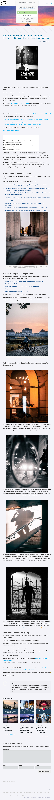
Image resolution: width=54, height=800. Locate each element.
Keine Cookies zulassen (24, 15)
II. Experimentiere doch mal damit (12, 142)
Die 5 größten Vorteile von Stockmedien (7, 729)
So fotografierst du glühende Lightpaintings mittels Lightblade (26, 729)
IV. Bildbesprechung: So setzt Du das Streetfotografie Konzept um (20, 146)
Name (5, 765)
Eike (13, 683)
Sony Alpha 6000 (25, 627)
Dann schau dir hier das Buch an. (11, 130)
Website (37, 765)
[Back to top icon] (49, 789)
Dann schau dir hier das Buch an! (11, 665)
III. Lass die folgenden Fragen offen (12, 144)
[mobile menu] (47, 3)
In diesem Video (7, 108)
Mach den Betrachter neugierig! (11, 149)
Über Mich (26, 797)
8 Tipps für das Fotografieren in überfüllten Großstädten (41, 729)
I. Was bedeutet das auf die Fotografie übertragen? (17, 141)
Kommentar (6, 749)
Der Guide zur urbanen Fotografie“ (42, 113)
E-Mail (21, 765)
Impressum (34, 797)
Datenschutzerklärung (44, 797)
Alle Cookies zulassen (24, 12)
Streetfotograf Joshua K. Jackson (20, 103)
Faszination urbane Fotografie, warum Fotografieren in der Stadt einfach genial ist (26, 119)
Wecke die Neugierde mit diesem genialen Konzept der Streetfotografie (23, 122)
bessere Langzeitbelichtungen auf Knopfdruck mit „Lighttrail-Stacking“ (23, 124)
